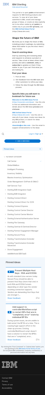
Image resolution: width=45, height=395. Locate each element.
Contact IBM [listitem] (7, 378)
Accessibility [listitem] (7, 388)
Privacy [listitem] (5, 381)
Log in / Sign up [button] (36, 134)
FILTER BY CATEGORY (13, 157)
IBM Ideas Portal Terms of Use (29, 348)
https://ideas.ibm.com (21, 115)
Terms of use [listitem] (7, 385)
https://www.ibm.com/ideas (23, 102)
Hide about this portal (19, 7)
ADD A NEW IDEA (22, 141)
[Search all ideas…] (14, 134)
